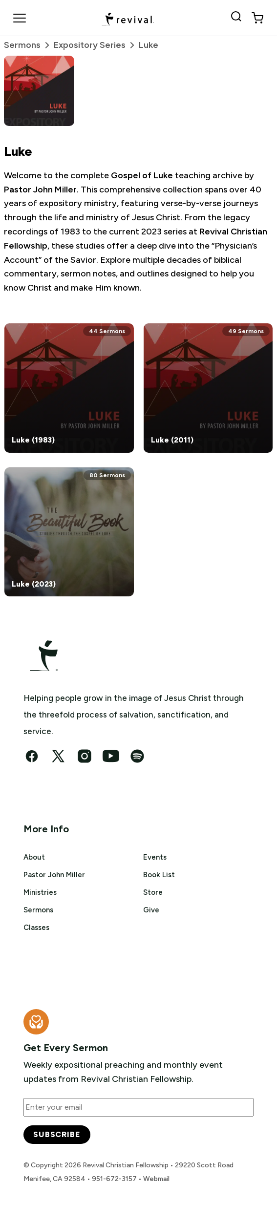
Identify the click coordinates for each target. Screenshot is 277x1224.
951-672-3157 (114, 1179)
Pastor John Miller (54, 874)
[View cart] (257, 18)
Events (155, 857)
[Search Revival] (238, 18)
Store (153, 892)
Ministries (40, 892)
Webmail (156, 1179)
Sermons (29, 45)
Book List (159, 874)
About (34, 857)
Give (151, 910)
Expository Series (96, 45)
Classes (36, 927)
